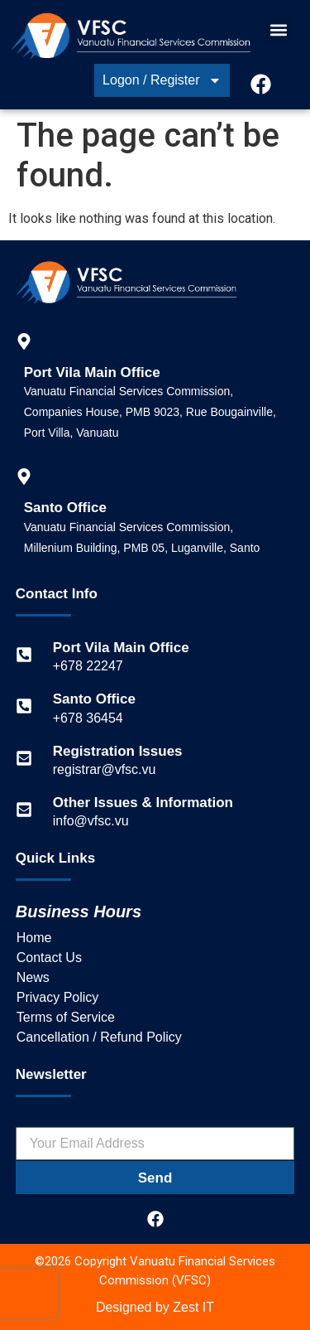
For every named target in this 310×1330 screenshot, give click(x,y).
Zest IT (193, 1307)
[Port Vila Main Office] (24, 654)
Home (34, 938)
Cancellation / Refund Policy (99, 1037)
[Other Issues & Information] (24, 809)
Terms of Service (66, 1017)
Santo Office (94, 699)
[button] (279, 29)
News (33, 977)
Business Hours (78, 911)
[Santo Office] (24, 706)
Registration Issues (118, 751)
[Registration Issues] (24, 758)
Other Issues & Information (143, 802)
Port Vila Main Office (121, 647)
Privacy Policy (58, 997)
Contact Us (49, 957)
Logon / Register (162, 80)
